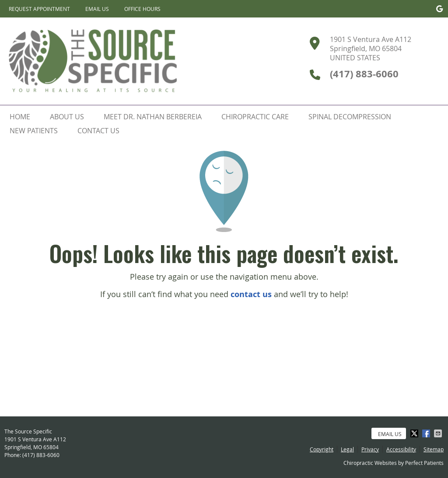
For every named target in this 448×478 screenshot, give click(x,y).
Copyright (321, 449)
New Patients (34, 130)
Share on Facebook (427, 433)
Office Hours (142, 8)
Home (20, 116)
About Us (67, 116)
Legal (347, 449)
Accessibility (401, 449)
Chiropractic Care (255, 116)
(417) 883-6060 (41, 454)
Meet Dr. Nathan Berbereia (153, 116)
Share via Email (439, 433)
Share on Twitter (415, 433)
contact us (251, 294)
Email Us (97, 8)
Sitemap (434, 449)
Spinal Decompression (349, 116)
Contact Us (98, 130)
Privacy (370, 449)
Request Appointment (39, 8)
